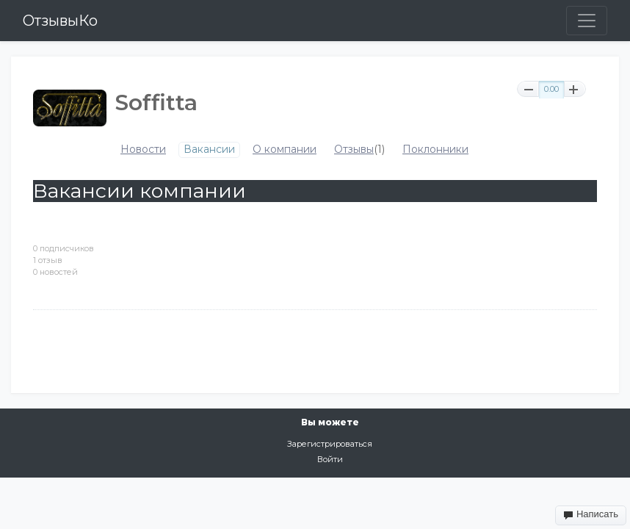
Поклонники (435, 149)
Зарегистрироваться (329, 444)
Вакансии (209, 149)
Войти (330, 459)
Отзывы (354, 149)
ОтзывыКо (60, 20)
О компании (284, 149)
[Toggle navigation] (586, 20)
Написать (590, 514)
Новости (143, 149)
